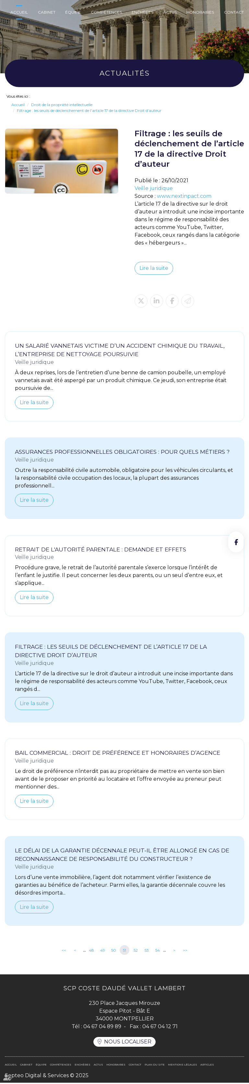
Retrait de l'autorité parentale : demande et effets (100, 549)
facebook (236, 542)
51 (124, 950)
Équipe (73, 12)
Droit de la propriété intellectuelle (61, 104)
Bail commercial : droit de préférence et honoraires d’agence (117, 753)
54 (157, 950)
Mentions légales (182, 1065)
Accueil (19, 12)
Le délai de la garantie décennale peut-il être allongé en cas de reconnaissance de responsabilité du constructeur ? (122, 855)
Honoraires (200, 12)
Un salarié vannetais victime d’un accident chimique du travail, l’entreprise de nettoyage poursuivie (120, 349)
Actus (170, 12)
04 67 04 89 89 (102, 1027)
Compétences (106, 12)
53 (147, 950)
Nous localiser (127, 1043)
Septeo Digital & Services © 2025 (47, 1077)
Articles (207, 1065)
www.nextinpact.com (184, 196)
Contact (234, 12)
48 (91, 950)
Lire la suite (154, 268)
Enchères (142, 12)
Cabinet (46, 12)
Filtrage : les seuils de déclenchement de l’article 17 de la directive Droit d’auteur (89, 110)
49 (102, 950)
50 (113, 950)
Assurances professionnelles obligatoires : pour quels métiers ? (122, 451)
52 (136, 950)
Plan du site (155, 1065)
